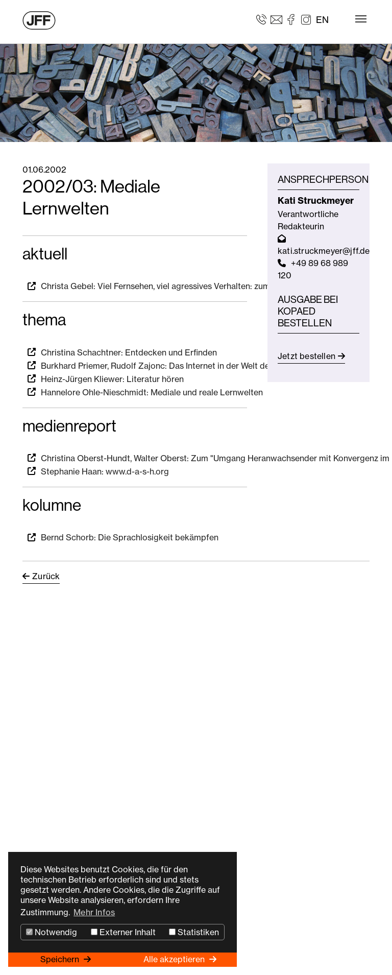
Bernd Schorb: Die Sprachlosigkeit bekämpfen (129, 537)
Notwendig (51, 932)
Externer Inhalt (123, 932)
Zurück (46, 576)
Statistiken (194, 932)
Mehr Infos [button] (94, 912)
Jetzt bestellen (306, 356)
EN (322, 19)
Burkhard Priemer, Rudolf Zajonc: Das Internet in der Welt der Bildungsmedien (188, 366)
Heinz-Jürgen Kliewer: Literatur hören (112, 379)
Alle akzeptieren (175, 959)
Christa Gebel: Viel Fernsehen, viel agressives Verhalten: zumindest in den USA (189, 286)
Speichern (60, 959)
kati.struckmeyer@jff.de (324, 251)
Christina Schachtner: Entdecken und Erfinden (129, 352)
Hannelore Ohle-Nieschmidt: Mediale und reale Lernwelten (152, 392)
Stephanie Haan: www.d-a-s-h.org (105, 471)
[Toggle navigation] (361, 19)
